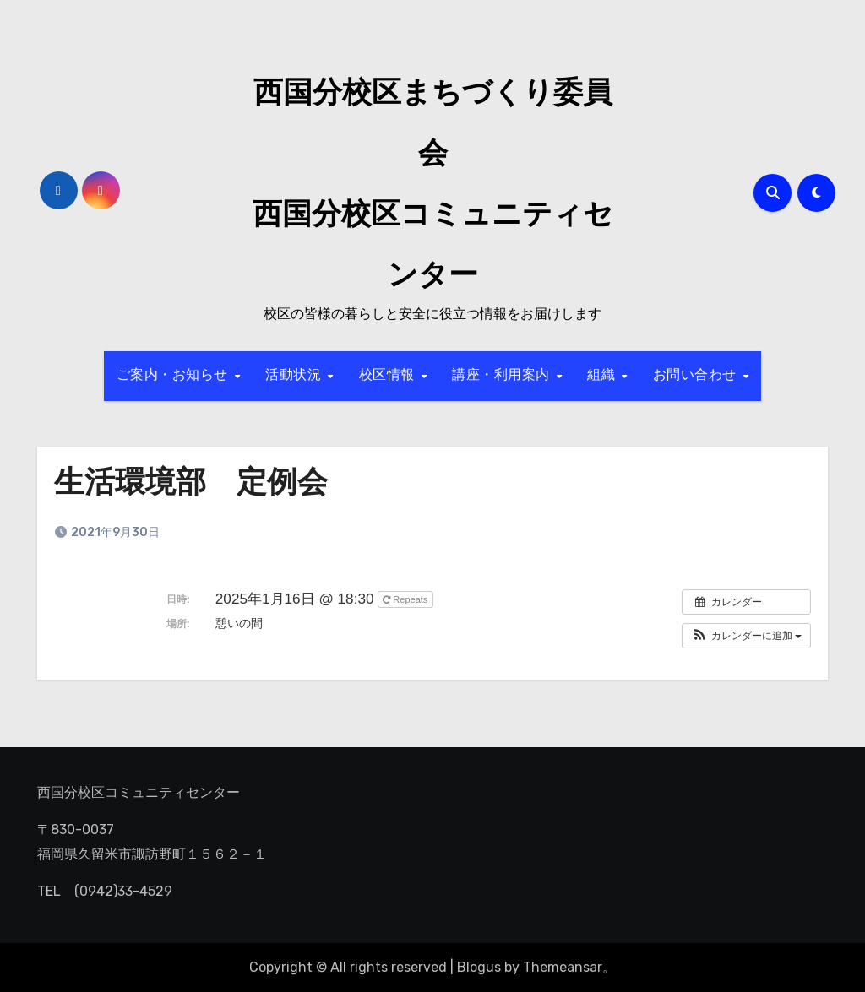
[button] (746, 636)
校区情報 (389, 375)
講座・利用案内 (503, 375)
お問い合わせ (697, 375)
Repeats (406, 599)
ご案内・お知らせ (175, 375)
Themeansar (562, 967)
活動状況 (295, 375)
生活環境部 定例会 (198, 484)
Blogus (479, 967)
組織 (603, 375)
